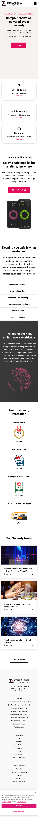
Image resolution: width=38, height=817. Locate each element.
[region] (19, 802)
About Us (19, 769)
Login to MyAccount (19, 745)
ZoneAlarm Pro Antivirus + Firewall (19, 705)
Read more (19, 574)
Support (19, 748)
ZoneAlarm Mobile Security (19, 718)
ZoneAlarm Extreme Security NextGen (19, 702)
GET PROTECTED (19, 190)
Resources (19, 742)
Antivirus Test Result (19, 782)
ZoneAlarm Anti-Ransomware (19, 714)
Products (19, 699)
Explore (19, 96)
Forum (19, 751)
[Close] (35, 792)
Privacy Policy (6, 802)
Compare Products (19, 724)
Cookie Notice (21, 802)
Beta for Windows (19, 757)
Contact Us (19, 778)
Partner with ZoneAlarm (19, 772)
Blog (19, 738)
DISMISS (19, 806)
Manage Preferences (19, 812)
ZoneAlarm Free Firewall (19, 711)
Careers (19, 775)
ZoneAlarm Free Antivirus (19, 708)
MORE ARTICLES (19, 660)
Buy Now (18, 45)
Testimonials (19, 754)
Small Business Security (19, 721)
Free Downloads (19, 727)
